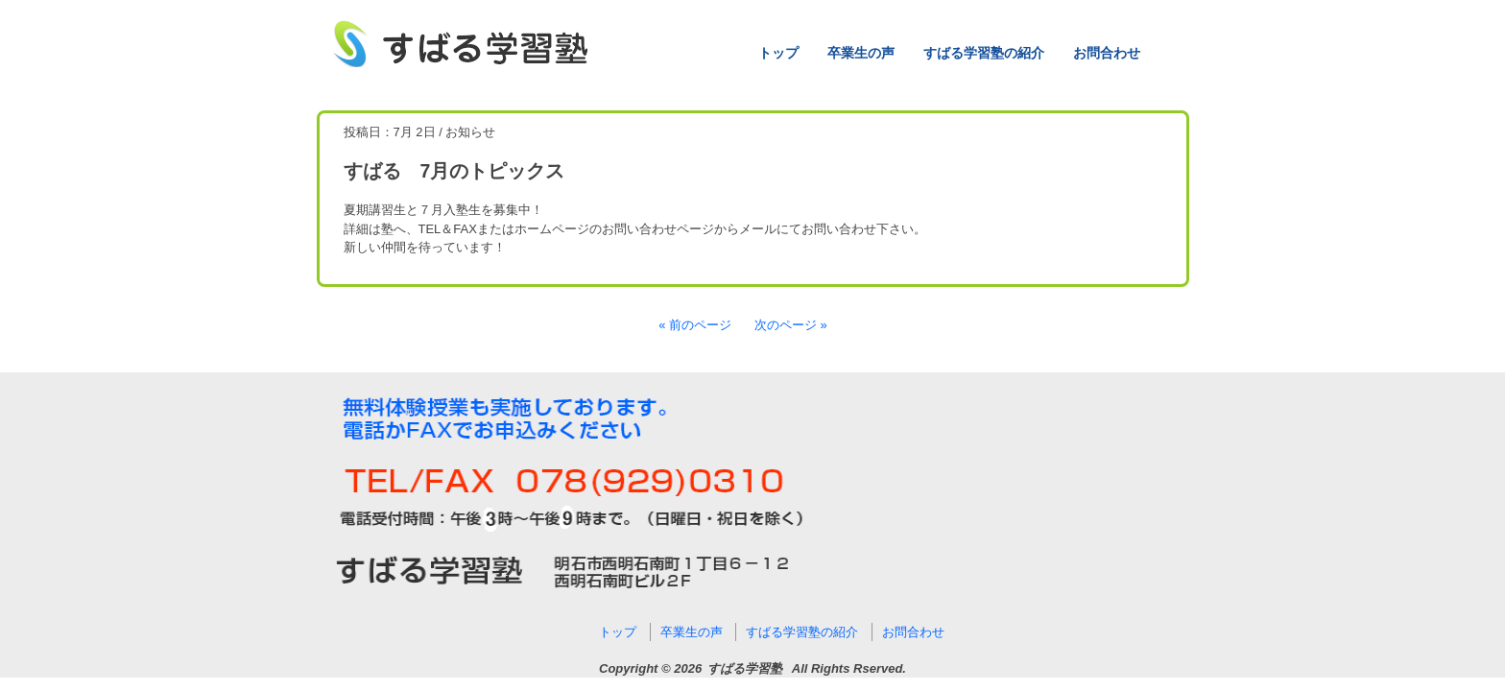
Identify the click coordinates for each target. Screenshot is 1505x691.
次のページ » (790, 325)
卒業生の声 (861, 52)
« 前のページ (694, 325)
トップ (778, 52)
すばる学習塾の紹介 (983, 52)
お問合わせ (1106, 52)
